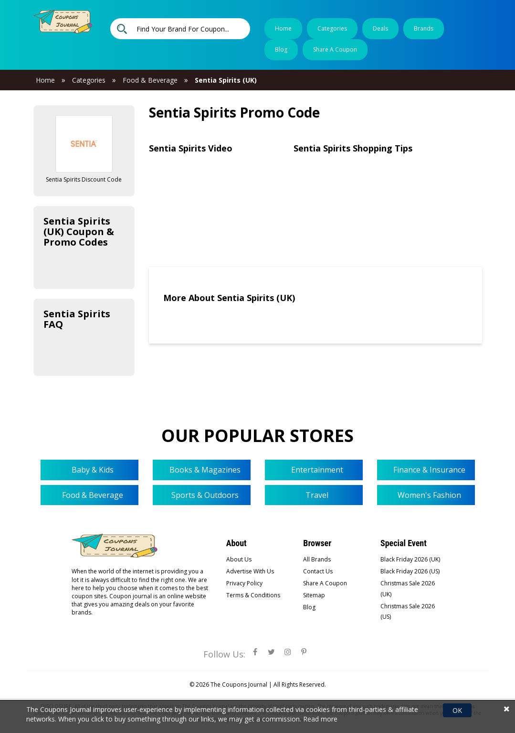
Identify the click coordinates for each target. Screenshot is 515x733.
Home (283, 28)
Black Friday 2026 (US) (410, 571)
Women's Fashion (428, 495)
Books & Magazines (204, 469)
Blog (281, 49)
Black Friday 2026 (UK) (410, 559)
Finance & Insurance (428, 469)
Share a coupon (335, 49)
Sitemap (314, 595)
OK (457, 710)
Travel (316, 495)
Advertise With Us (250, 571)
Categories (332, 28)
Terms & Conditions (253, 595)
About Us (239, 559)
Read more (320, 718)
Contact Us (318, 571)
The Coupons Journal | (241, 684)
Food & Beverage (91, 495)
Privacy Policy (244, 583)
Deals (380, 28)
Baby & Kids (92, 469)
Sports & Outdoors (204, 495)
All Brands (317, 559)
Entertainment (316, 469)
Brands (423, 28)
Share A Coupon (325, 583)
